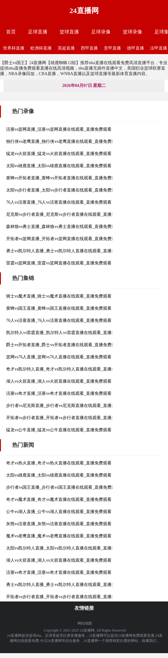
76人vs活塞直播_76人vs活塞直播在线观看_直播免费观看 (58, 202)
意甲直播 (112, 48)
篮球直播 (69, 31)
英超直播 (66, 48)
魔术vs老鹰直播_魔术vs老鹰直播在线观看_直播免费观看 (58, 536)
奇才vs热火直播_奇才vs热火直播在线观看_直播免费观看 (58, 463)
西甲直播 (89, 48)
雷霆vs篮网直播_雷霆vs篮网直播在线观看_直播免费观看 (58, 263)
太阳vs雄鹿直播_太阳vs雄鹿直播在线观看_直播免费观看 (58, 166)
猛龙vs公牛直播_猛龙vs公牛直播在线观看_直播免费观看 (58, 430)
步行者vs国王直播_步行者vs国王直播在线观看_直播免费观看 (63, 487)
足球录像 (101, 31)
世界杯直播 (13, 48)
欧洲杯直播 (41, 48)
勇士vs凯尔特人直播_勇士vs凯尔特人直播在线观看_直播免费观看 (67, 251)
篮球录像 (132, 31)
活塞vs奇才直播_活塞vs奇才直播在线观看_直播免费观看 (58, 393)
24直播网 (84, 11)
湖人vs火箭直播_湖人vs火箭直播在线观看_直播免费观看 (58, 381)
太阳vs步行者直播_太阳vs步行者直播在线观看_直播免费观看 (63, 190)
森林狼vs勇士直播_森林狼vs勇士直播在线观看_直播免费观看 (63, 226)
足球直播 (37, 31)
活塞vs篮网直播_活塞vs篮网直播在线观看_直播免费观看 (58, 129)
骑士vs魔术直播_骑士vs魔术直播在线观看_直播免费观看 (58, 296)
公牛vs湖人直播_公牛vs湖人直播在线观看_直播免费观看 (58, 511)
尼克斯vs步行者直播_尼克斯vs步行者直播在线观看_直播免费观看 (67, 214)
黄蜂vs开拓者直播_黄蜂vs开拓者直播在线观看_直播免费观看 (63, 178)
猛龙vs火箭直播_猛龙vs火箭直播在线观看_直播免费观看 (58, 153)
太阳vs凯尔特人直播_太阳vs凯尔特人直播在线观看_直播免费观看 (67, 548)
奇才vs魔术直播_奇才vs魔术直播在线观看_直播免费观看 (58, 499)
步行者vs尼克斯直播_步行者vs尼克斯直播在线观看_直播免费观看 (67, 405)
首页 (11, 31)
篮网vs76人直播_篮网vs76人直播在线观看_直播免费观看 (58, 357)
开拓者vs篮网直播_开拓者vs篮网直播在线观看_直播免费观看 (63, 238)
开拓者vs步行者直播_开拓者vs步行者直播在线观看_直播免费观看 (67, 417)
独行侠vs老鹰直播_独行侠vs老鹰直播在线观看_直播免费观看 (63, 141)
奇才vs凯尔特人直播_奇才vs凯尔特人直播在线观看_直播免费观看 (67, 369)
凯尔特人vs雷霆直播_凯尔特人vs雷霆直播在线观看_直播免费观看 (67, 332)
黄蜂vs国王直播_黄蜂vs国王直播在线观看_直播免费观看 (58, 308)
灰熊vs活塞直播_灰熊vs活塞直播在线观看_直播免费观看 (58, 524)
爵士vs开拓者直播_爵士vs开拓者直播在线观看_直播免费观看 (63, 345)
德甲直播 (135, 48)
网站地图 (84, 623)
